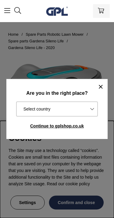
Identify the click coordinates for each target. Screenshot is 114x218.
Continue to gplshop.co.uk (57, 126)
